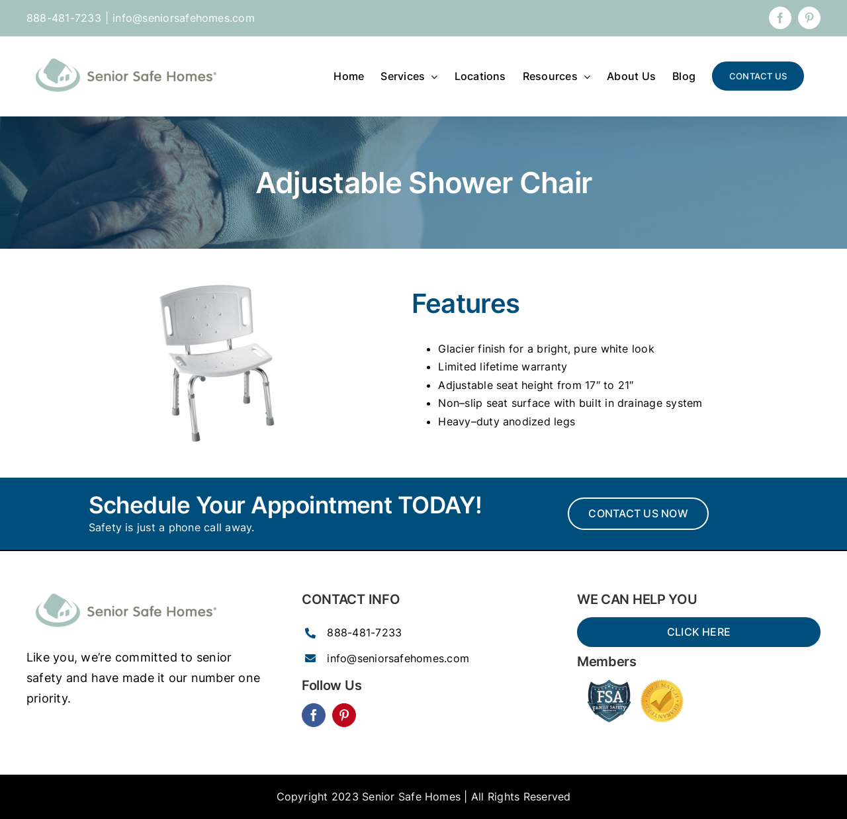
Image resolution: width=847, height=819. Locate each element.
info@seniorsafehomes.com (183, 17)
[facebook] (314, 715)
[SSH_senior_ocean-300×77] (125, 590)
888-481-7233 (364, 632)
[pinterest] (344, 715)
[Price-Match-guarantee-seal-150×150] (662, 684)
